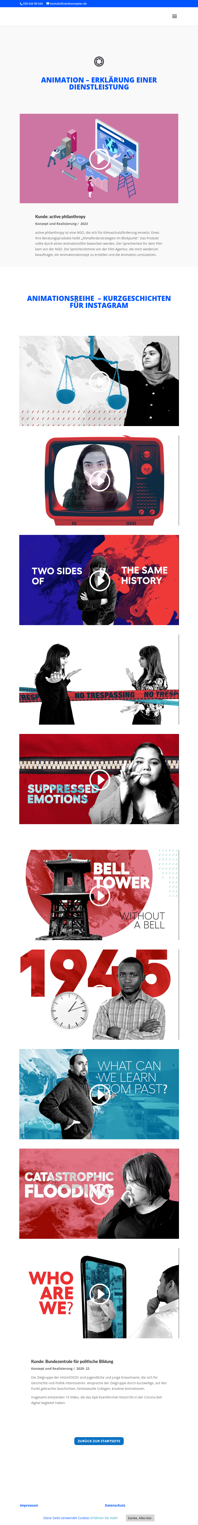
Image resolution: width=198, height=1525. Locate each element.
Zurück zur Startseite (99, 1441)
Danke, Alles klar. (140, 1518)
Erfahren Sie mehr (104, 1518)
